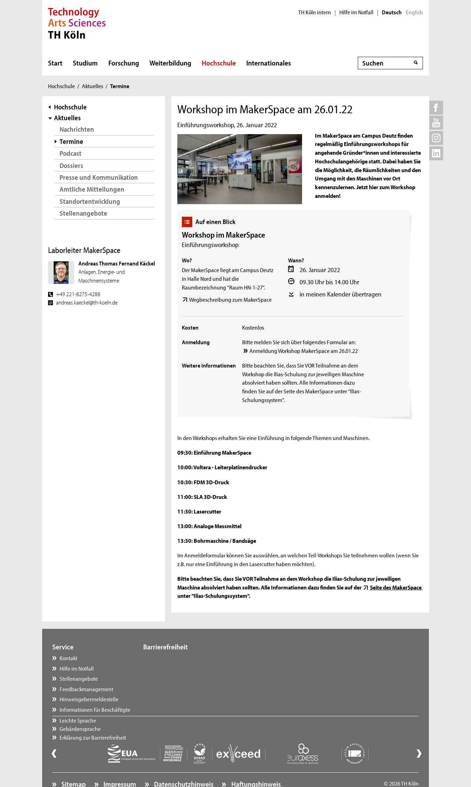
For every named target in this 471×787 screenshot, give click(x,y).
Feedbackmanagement (86, 689)
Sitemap (73, 764)
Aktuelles (92, 86)
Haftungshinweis (255, 764)
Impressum (119, 764)
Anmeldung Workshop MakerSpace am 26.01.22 (303, 350)
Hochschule (219, 62)
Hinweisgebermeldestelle (89, 699)
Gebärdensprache (170, 668)
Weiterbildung (170, 62)
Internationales (268, 62)
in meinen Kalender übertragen (340, 294)
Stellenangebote (83, 213)
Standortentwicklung (90, 201)
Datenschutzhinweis (183, 764)
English (414, 12)
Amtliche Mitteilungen (92, 189)
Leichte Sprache (168, 658)
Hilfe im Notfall (356, 12)
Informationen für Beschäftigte (95, 709)
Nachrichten (77, 129)
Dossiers (71, 165)
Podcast (71, 153)
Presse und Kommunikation (99, 177)
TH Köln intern (314, 12)
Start (55, 62)
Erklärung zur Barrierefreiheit (183, 678)
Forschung (123, 62)
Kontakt (68, 658)
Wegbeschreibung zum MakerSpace (230, 299)
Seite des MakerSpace (396, 587)
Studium (85, 62)
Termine (71, 141)
